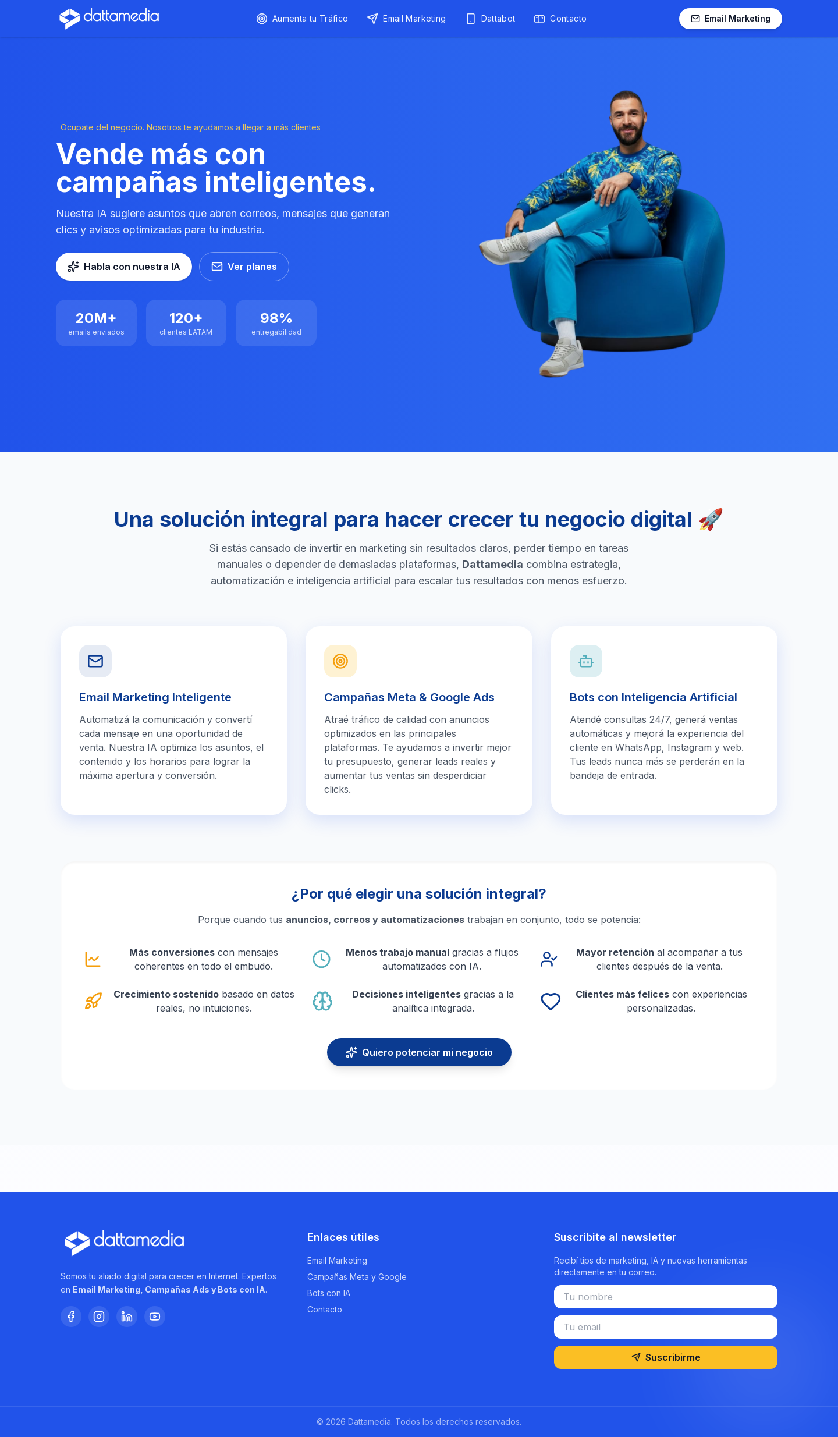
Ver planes (244, 266)
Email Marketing (730, 18)
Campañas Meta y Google (357, 1277)
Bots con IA (328, 1293)
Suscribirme (666, 1357)
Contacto (324, 1309)
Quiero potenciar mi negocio (419, 1052)
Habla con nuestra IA (124, 266)
